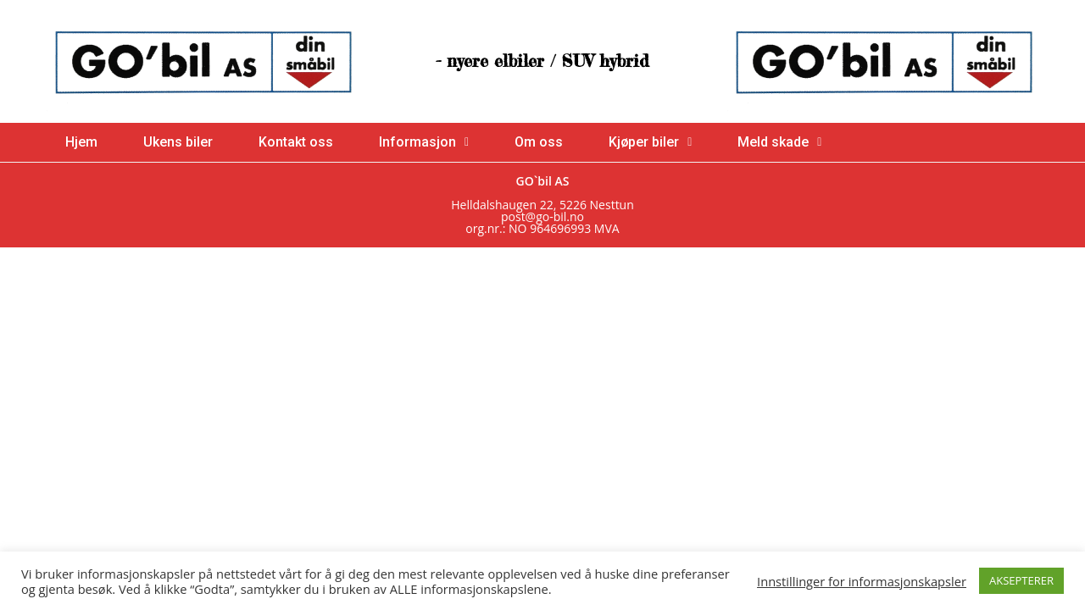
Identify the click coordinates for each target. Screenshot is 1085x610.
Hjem (81, 142)
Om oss (539, 142)
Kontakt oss (296, 142)
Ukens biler (178, 142)
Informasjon (424, 142)
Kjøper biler (650, 142)
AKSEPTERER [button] (1021, 580)
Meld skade (779, 142)
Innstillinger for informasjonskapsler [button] (861, 581)
